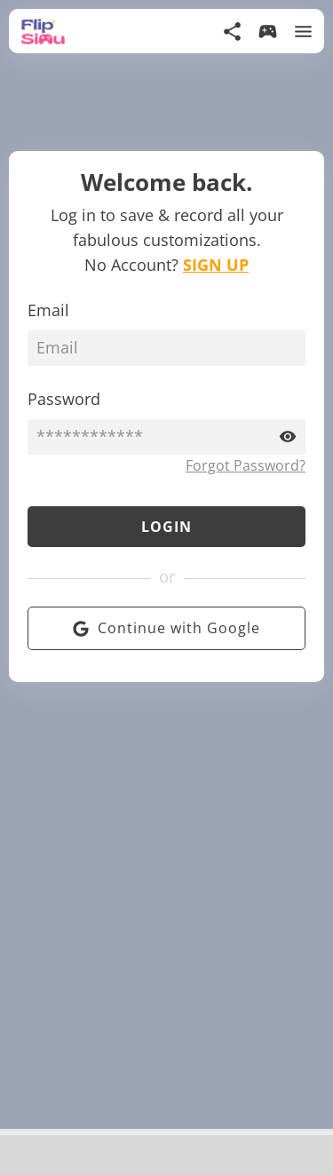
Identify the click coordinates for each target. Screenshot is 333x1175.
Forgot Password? (245, 465)
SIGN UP (216, 264)
